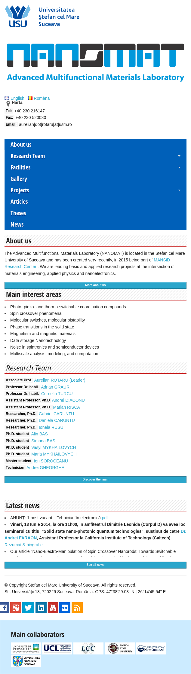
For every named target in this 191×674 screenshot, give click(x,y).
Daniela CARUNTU (57, 420)
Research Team (28, 156)
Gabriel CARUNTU (56, 413)
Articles (19, 201)
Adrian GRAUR (55, 387)
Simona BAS (43, 440)
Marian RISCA (66, 407)
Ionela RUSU (51, 427)
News (17, 224)
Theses (18, 213)
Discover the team (95, 479)
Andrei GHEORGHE (45, 467)
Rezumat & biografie (24, 544)
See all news (95, 564)
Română (39, 98)
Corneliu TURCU (57, 393)
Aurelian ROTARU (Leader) (59, 380)
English (15, 98)
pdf (105, 517)
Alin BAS (39, 434)
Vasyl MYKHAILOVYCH (53, 447)
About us (21, 144)
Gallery (19, 179)
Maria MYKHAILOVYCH (53, 454)
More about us (95, 285)
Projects (20, 190)
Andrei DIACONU (68, 400)
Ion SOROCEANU (51, 461)
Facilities (20, 167)
